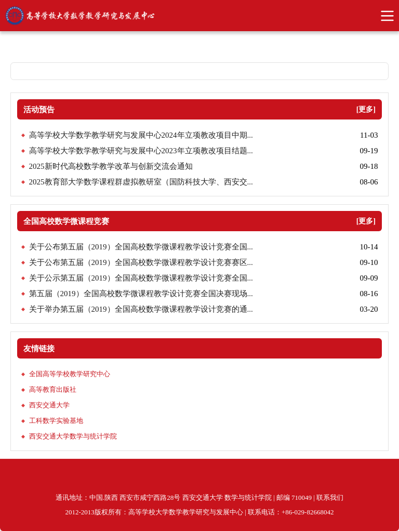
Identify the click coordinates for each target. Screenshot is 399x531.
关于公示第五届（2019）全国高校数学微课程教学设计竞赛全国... (141, 278)
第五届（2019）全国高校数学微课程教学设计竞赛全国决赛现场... (141, 293)
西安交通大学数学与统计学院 (73, 436)
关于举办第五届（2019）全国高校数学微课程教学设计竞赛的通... (141, 309)
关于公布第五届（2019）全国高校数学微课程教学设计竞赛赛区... (141, 262)
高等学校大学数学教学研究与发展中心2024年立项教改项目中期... (141, 135)
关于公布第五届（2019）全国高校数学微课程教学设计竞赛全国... (141, 247)
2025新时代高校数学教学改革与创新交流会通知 (111, 166)
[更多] (366, 109)
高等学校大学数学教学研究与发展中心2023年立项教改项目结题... (141, 151)
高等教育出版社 (52, 389)
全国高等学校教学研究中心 (69, 374)
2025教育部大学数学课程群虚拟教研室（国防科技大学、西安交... (141, 182)
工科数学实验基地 (56, 420)
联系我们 (329, 497)
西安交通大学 (49, 405)
